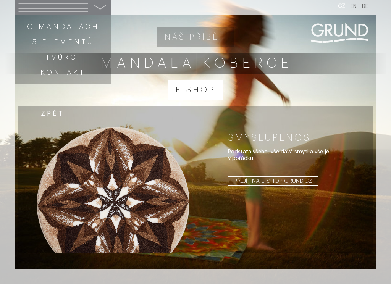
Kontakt (63, 72)
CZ (341, 6)
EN (354, 6)
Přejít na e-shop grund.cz (273, 181)
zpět (52, 113)
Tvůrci (63, 57)
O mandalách (63, 26)
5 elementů (63, 42)
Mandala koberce (196, 63)
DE (365, 6)
